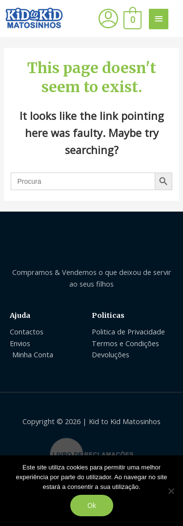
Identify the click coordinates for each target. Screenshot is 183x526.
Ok (91, 505)
